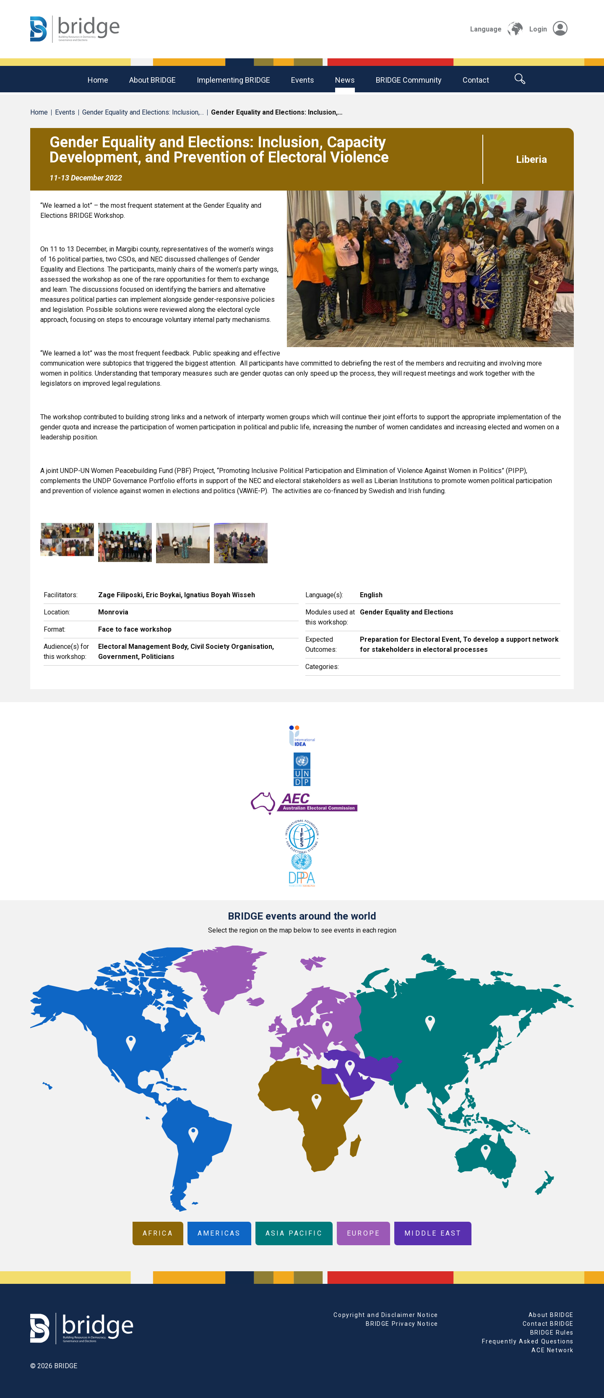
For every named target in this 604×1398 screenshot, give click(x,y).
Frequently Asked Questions (528, 1341)
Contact (476, 80)
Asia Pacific (294, 1233)
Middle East (432, 1233)
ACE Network (552, 1350)
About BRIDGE (152, 80)
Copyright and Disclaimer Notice (385, 1315)
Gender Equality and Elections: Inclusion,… (143, 112)
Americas (219, 1233)
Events (302, 80)
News (345, 80)
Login (548, 29)
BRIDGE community (409, 80)
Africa (158, 1233)
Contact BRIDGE (548, 1323)
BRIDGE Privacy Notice (402, 1323)
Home (98, 80)
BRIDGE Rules (552, 1332)
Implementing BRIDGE (233, 80)
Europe (363, 1233)
